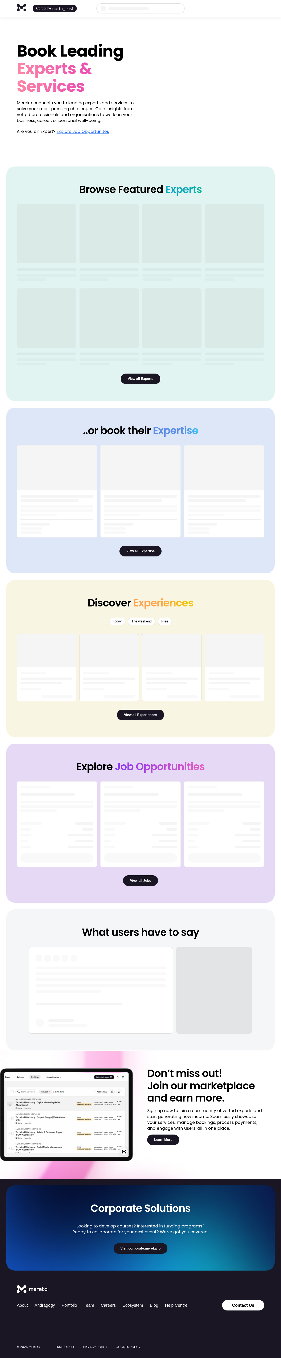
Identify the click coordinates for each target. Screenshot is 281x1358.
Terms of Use (64, 1347)
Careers (108, 1305)
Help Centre (176, 1305)
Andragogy (44, 1305)
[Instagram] (233, 1289)
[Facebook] (243, 1289)
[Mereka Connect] (32, 1289)
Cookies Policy (128, 1347)
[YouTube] (261, 1289)
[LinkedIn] (252, 1289)
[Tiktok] (224, 1289)
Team (89, 1305)
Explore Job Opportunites (83, 131)
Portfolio (69, 1305)
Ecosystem (132, 1305)
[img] (43, 1347)
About (22, 1305)
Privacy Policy (95, 1347)
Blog (154, 1305)
